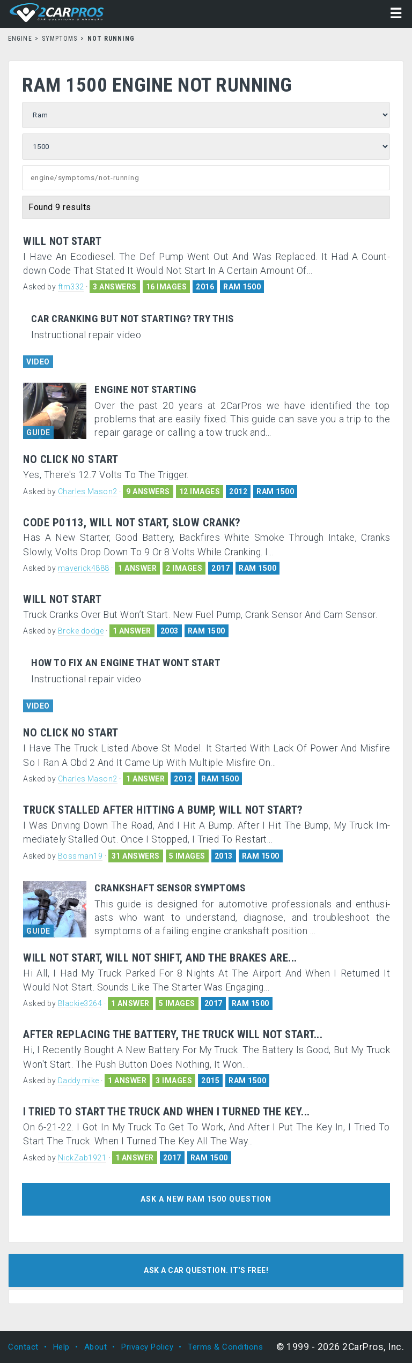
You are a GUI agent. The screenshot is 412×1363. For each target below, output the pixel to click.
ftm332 (71, 286)
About (95, 1347)
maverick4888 (83, 568)
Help (61, 1347)
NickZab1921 (82, 1157)
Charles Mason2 (87, 491)
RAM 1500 (242, 286)
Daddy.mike (78, 1080)
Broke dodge (81, 631)
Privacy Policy (147, 1347)
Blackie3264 (80, 1003)
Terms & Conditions (225, 1347)
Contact (23, 1347)
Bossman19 (80, 856)
